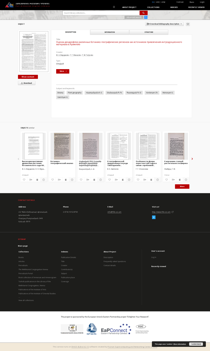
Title (63, 261)
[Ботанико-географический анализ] (62, 146)
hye (157, 2)
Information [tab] (110, 32)
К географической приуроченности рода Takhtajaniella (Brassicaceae (117, 163)
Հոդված (60, 63)
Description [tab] (70, 32)
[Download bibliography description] (30, 180)
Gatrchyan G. (63, 97)
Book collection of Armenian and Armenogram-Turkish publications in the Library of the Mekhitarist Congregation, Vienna (38, 281)
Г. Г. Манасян (75, 55)
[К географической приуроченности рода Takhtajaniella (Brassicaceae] (119, 146)
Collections (153, 7)
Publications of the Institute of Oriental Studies (37, 293)
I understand (196, 344)
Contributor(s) (66, 269)
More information (179, 344)
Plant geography (74, 92)
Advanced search (134, 17)
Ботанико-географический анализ (61, 162)
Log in (153, 257)
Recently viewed (196, 7)
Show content (28, 77)
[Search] (144, 13)
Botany (60, 92)
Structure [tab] (149, 32)
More (182, 186)
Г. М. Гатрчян (87, 55)
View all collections (26, 300)
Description (108, 257)
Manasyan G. (168, 92)
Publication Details (68, 257)
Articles (21, 261)
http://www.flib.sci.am (161, 212)
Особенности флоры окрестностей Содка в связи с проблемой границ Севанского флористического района (146, 163)
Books (21, 257)
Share (192, 2)
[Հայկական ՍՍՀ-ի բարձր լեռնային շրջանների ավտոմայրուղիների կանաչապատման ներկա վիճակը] (91, 146)
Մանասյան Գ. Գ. (114, 92)
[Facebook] (153, 217)
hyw (163, 2)
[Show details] (43, 180)
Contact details (110, 265)
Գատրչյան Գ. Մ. (134, 92)
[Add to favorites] (188, 24)
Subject (64, 273)
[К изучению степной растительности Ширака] (176, 146)
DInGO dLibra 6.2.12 (80, 347)
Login (202, 2)
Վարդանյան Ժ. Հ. (94, 92)
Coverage (65, 281)
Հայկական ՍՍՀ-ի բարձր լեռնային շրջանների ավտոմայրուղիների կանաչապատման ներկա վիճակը (90, 163)
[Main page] (114, 7)
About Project (129, 7)
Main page (23, 246)
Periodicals (23, 265)
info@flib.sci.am (114, 212)
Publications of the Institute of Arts (32, 289)
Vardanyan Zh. (152, 92)
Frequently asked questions (115, 261)
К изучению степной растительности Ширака (176, 162)
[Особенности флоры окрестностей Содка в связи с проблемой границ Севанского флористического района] (147, 146)
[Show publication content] (37, 180)
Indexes (174, 7)
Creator (64, 265)
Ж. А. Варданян (62, 55)
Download (26, 83)
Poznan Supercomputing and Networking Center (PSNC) (132, 347)
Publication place (68, 277)
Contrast (180, 2)
